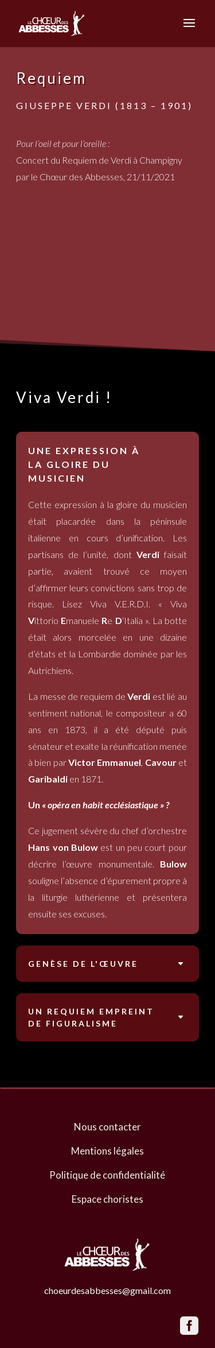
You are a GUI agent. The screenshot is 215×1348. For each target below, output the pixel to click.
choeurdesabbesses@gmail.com (107, 1290)
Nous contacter (107, 1127)
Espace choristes (107, 1199)
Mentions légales (107, 1151)
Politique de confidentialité (107, 1175)
